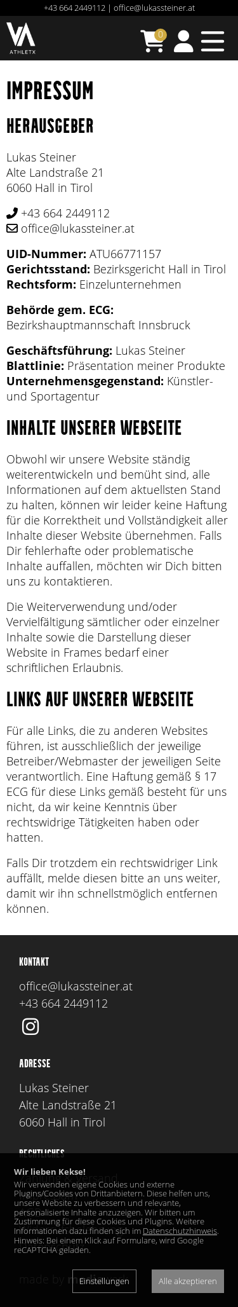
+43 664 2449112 (74, 7)
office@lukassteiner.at (154, 7)
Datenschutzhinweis (180, 1230)
